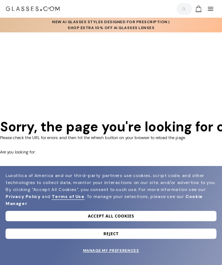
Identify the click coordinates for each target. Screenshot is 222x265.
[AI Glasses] (111, 25)
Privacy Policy (23, 196)
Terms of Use (68, 196)
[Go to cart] (197, 9)
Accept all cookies (111, 216)
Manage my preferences (111, 250)
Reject (111, 233)
